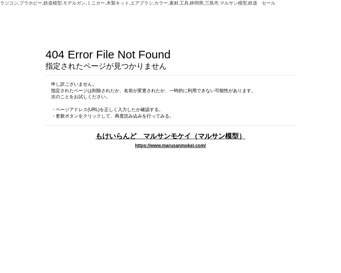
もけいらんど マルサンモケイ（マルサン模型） (170, 136)
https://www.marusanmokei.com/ (170, 145)
